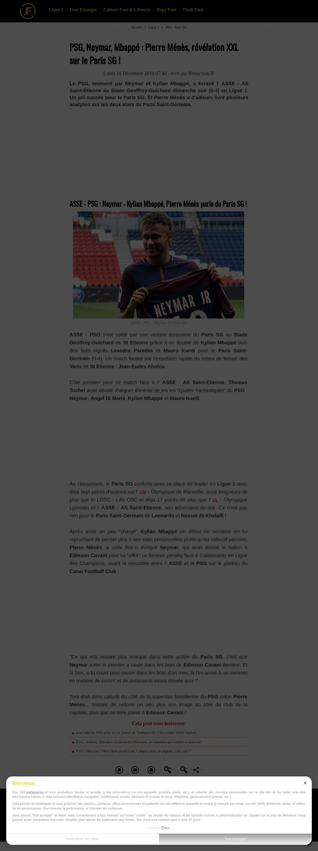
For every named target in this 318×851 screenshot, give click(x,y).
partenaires (35, 792)
